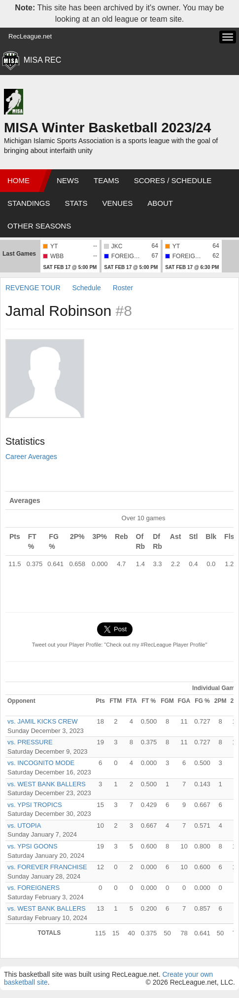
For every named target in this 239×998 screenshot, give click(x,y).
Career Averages (31, 457)
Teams (106, 180)
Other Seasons (39, 226)
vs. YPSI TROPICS (34, 804)
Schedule (86, 288)
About (160, 203)
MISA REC (42, 60)
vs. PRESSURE (30, 742)
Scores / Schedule (173, 180)
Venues (117, 203)
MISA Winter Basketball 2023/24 (107, 127)
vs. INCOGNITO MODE (40, 763)
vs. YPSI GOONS (32, 846)
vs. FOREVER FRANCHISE (47, 867)
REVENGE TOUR (33, 288)
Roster (123, 288)
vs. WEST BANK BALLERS (46, 784)
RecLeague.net (30, 36)
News (68, 180)
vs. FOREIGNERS (33, 887)
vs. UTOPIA (24, 825)
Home (18, 180)
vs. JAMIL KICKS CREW (42, 721)
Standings (28, 203)
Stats (76, 203)
